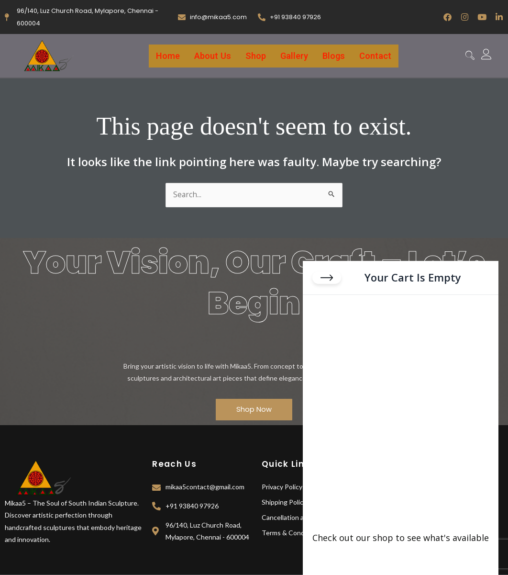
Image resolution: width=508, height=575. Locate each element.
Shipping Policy (284, 502)
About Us (211, 55)
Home (165, 55)
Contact (377, 55)
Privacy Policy (282, 487)
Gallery (294, 55)
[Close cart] (326, 280)
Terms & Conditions (291, 533)
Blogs (335, 55)
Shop (255, 55)
